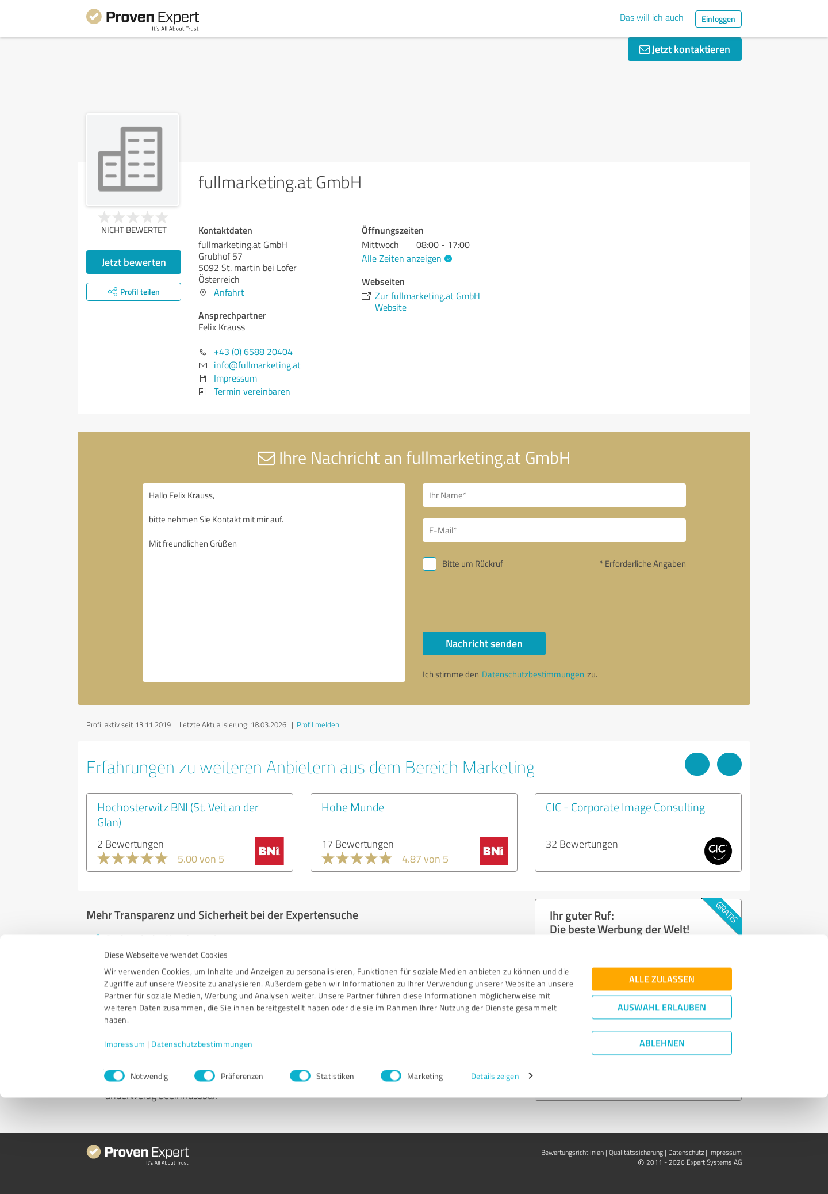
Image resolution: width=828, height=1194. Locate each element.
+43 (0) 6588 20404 (253, 351)
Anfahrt (229, 292)
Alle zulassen (662, 1075)
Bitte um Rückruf (472, 564)
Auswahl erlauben (662, 1103)
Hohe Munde (352, 807)
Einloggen (718, 18)
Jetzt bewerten (134, 261)
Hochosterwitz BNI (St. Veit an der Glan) (178, 814)
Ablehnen (662, 1139)
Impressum (124, 1140)
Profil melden (318, 724)
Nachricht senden (484, 643)
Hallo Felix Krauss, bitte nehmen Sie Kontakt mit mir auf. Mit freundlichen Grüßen (274, 582)
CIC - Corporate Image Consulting (625, 807)
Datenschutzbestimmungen (202, 1140)
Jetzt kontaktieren (684, 48)
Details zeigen (495, 1172)
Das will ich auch (652, 17)
